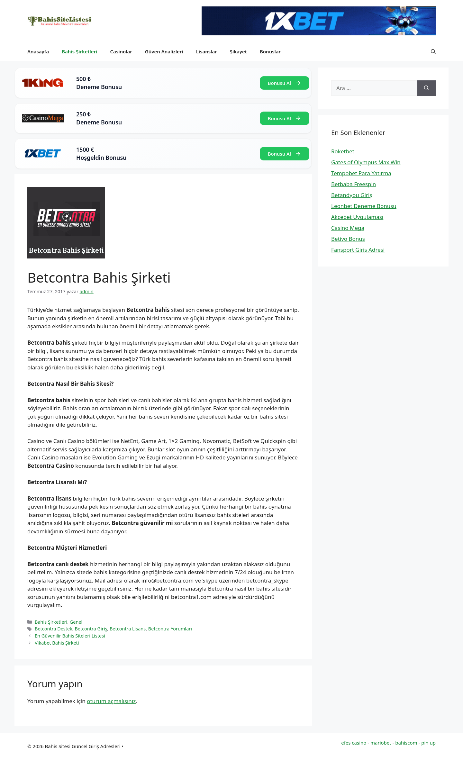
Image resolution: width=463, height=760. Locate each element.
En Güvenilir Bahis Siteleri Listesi (70, 636)
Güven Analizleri (164, 51)
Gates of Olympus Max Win (366, 162)
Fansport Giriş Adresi (358, 249)
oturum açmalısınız (111, 701)
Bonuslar (270, 51)
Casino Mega (347, 227)
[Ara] (426, 88)
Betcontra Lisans (128, 629)
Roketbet (342, 151)
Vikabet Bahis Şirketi (57, 643)
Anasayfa (38, 51)
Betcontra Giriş (91, 629)
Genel (76, 622)
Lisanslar (206, 51)
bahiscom (406, 742)
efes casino (353, 742)
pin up (428, 742)
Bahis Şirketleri (79, 51)
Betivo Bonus (348, 238)
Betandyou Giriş (351, 195)
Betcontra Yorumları (170, 629)
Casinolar (121, 51)
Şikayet (238, 51)
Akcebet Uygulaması (357, 217)
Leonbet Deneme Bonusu (363, 206)
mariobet (380, 742)
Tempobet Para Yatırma (361, 173)
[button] (433, 51)
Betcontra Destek (53, 629)
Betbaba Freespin (353, 184)
